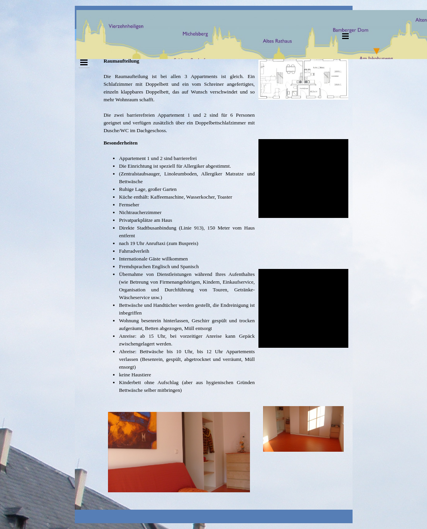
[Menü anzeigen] (346, 36)
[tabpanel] (179, 95)
